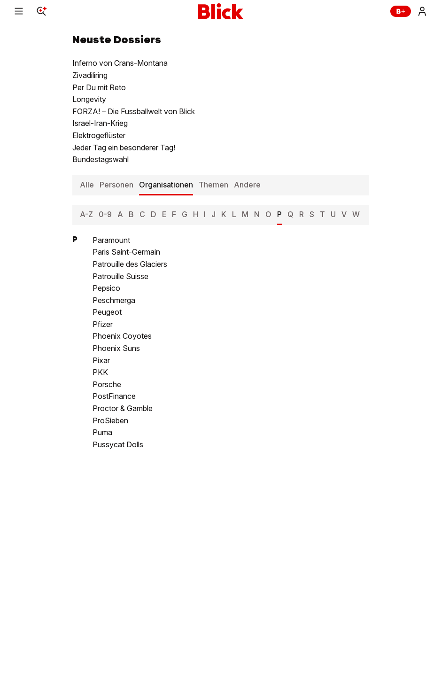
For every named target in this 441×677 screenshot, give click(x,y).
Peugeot (107, 312)
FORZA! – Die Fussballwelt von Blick (133, 111)
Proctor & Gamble (123, 408)
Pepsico (106, 288)
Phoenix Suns (116, 348)
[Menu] (19, 11)
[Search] (41, 11)
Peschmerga (114, 300)
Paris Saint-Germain (126, 252)
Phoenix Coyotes (122, 336)
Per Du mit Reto (99, 87)
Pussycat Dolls (118, 444)
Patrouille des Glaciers (130, 264)
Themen (213, 184)
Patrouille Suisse (120, 276)
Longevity (89, 99)
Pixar (101, 360)
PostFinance (114, 396)
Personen (116, 184)
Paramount (111, 240)
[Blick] (220, 11)
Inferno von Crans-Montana (120, 63)
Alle (87, 184)
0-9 (105, 214)
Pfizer (103, 324)
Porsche (107, 384)
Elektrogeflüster (98, 135)
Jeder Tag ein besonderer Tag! (123, 147)
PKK (100, 372)
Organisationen (166, 184)
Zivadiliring (90, 75)
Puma (102, 432)
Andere (247, 184)
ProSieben (110, 420)
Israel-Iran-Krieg (100, 123)
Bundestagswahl (100, 159)
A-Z (86, 214)
